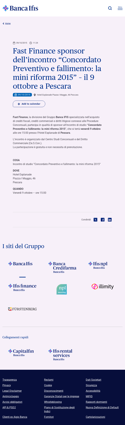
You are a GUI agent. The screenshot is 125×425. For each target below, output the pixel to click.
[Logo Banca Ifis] (20, 8)
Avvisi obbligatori (12, 401)
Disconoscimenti (53, 390)
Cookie (48, 385)
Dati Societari (93, 379)
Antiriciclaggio (10, 396)
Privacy (6, 385)
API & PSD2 (9, 407)
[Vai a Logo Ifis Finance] (22, 289)
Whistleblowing (53, 401)
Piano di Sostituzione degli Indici (59, 409)
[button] (110, 8)
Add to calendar (29, 104)
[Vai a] (103, 267)
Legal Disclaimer (12, 390)
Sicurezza (91, 385)
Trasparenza (9, 379)
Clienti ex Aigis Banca (14, 416)
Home (6, 23)
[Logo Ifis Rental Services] (62, 355)
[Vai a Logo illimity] (103, 289)
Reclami (48, 379)
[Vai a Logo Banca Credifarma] (62, 267)
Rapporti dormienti (96, 401)
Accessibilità (93, 390)
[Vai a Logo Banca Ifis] (22, 267)
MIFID (89, 396)
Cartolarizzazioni (95, 416)
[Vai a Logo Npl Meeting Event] (62, 289)
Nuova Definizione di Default (102, 407)
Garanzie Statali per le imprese (61, 396)
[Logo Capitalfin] (22, 355)
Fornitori (49, 416)
